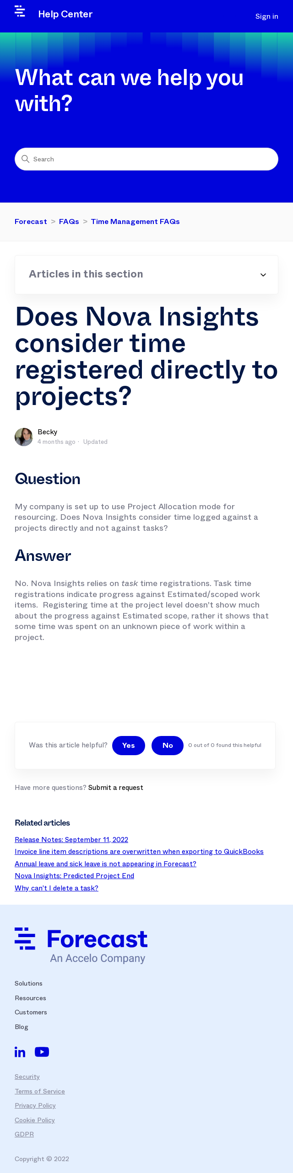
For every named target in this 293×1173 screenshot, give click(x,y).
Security (27, 1076)
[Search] (146, 159)
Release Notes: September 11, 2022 (71, 840)
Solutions (29, 983)
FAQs (69, 221)
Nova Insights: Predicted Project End (74, 876)
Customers (31, 1012)
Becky (48, 432)
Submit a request (115, 788)
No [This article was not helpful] (168, 745)
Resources (30, 997)
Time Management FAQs (135, 221)
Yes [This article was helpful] (128, 745)
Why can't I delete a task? (56, 888)
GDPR (24, 1134)
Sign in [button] (266, 16)
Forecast (31, 221)
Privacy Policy (35, 1105)
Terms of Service (40, 1091)
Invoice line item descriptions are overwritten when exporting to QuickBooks (139, 852)
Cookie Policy (35, 1120)
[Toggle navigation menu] (231, 16)
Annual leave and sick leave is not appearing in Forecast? (105, 864)
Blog (21, 1026)
